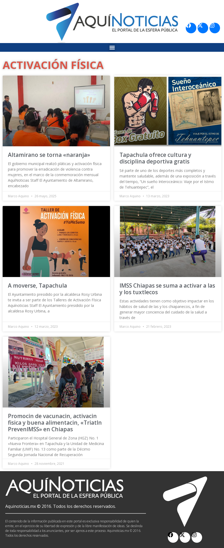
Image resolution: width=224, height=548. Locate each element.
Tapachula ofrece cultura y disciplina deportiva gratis (155, 158)
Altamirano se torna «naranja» (49, 154)
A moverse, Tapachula (37, 285)
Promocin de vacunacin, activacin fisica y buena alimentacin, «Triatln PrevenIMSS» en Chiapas (55, 422)
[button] (112, 47)
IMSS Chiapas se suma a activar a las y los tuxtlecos (167, 289)
